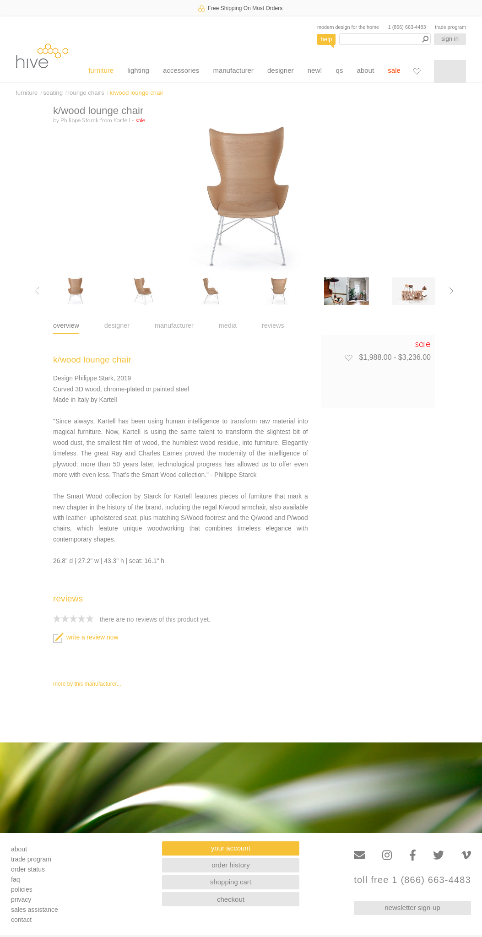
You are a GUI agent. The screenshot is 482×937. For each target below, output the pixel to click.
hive (42, 55)
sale (394, 70)
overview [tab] (66, 325)
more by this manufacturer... (87, 684)
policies (21, 889)
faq (15, 879)
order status (28, 869)
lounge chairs (86, 92)
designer (280, 70)
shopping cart (230, 882)
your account (230, 848)
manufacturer (233, 70)
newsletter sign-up (412, 907)
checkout (230, 899)
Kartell (122, 120)
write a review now (85, 637)
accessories (181, 70)
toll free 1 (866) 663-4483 (412, 880)
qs (339, 70)
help (326, 39)
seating (53, 92)
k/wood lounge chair (136, 92)
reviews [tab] (273, 325)
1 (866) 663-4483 (407, 27)
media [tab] (228, 325)
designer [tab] (117, 325)
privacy (21, 899)
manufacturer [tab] (174, 325)
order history (230, 865)
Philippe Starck (79, 120)
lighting (138, 70)
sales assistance (34, 909)
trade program (450, 27)
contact (21, 919)
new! (315, 70)
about (365, 70)
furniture (101, 70)
